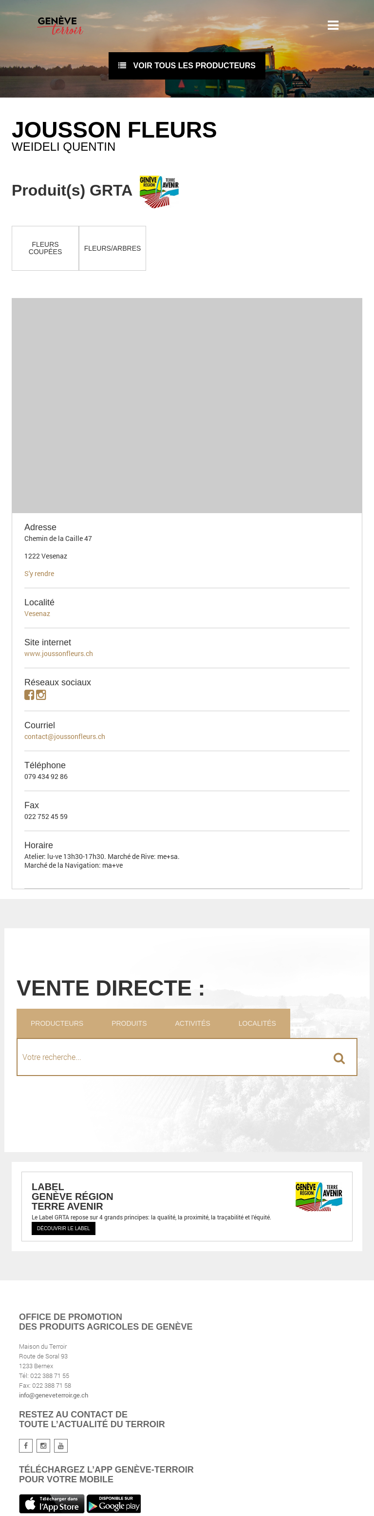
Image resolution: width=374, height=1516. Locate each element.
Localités (257, 1023)
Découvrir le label (63, 1228)
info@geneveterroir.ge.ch (53, 1395)
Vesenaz (37, 613)
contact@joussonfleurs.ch (64, 736)
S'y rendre (39, 573)
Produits (129, 1023)
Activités (192, 1023)
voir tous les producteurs (187, 65)
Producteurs (57, 1023)
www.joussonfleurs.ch (58, 653)
